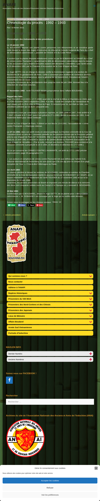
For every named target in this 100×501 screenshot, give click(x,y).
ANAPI (9, 4)
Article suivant (89, 215)
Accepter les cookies (50, 480)
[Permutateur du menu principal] (94, 6)
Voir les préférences (50, 495)
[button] (96, 468)
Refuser (50, 488)
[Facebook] (9, 380)
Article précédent (11, 215)
